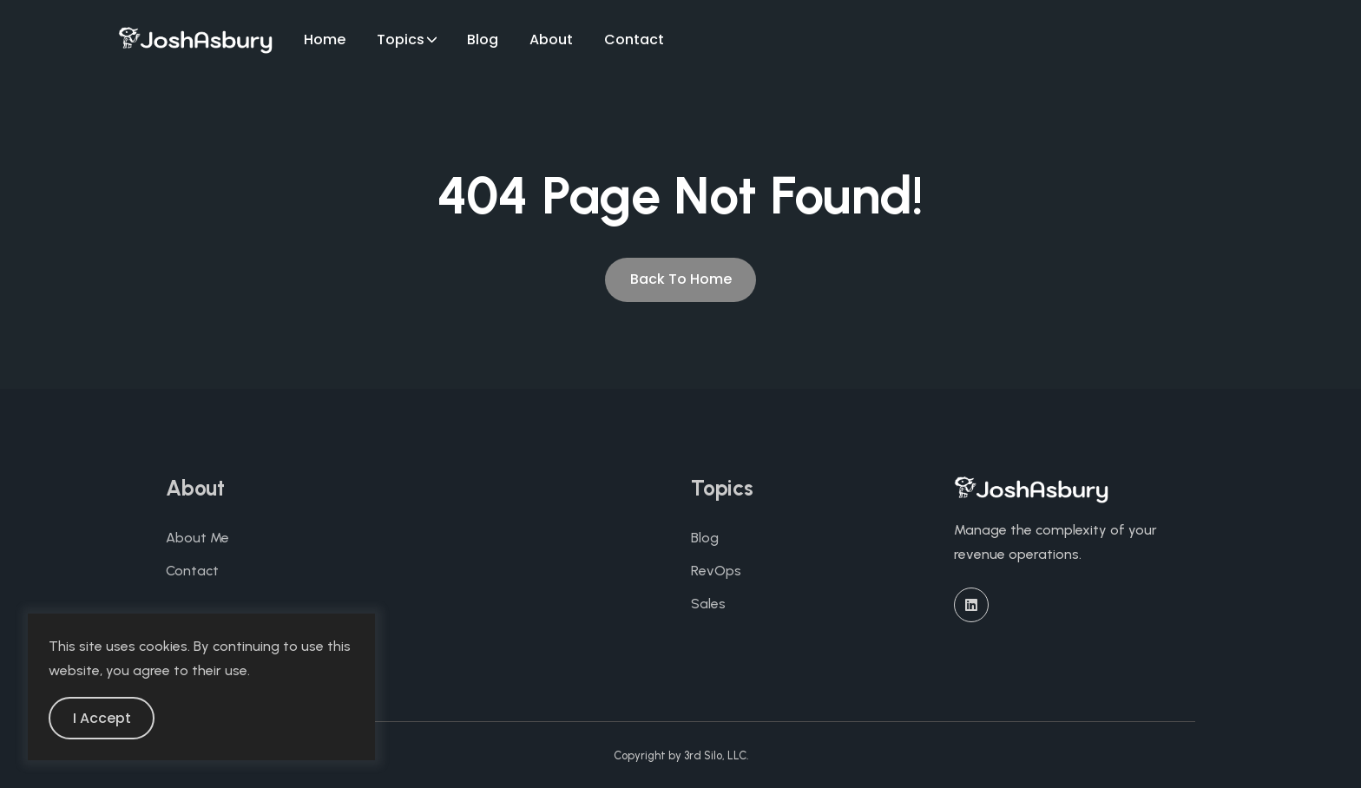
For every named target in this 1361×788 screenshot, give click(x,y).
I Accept (102, 718)
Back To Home (681, 279)
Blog (482, 39)
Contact (634, 39)
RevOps (716, 570)
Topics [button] (400, 39)
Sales (708, 603)
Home (324, 39)
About (551, 39)
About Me (197, 537)
